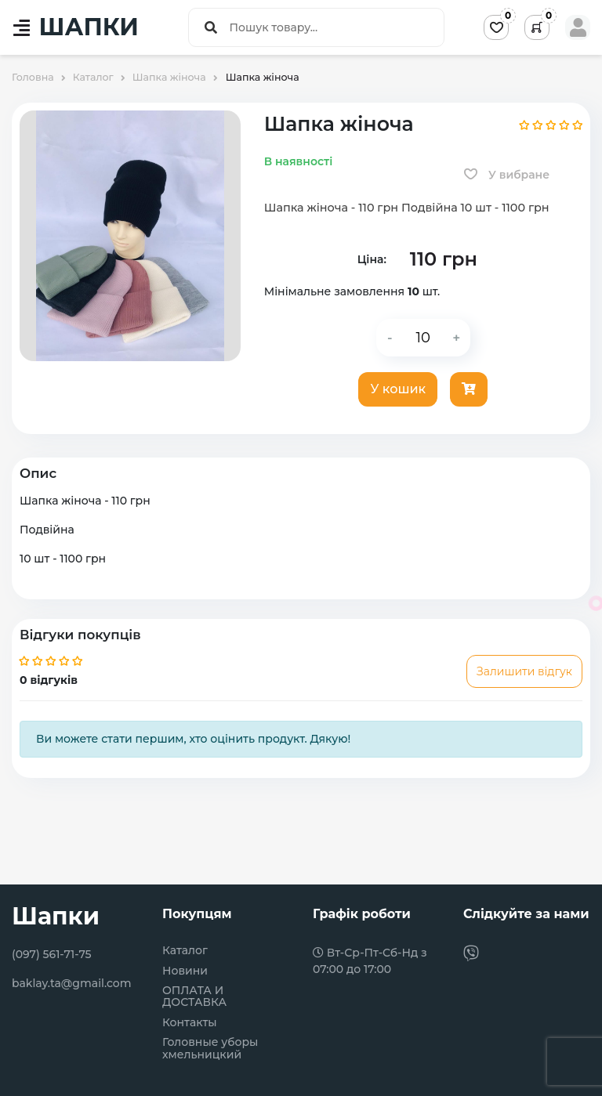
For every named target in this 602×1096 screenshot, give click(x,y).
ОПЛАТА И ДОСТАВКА (194, 997)
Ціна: (371, 259)
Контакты (189, 1023)
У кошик (398, 389)
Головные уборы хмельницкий (210, 1048)
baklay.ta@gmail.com (72, 983)
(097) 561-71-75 (52, 954)
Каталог (185, 951)
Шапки (56, 916)
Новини (185, 971)
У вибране (506, 175)
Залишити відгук (524, 671)
